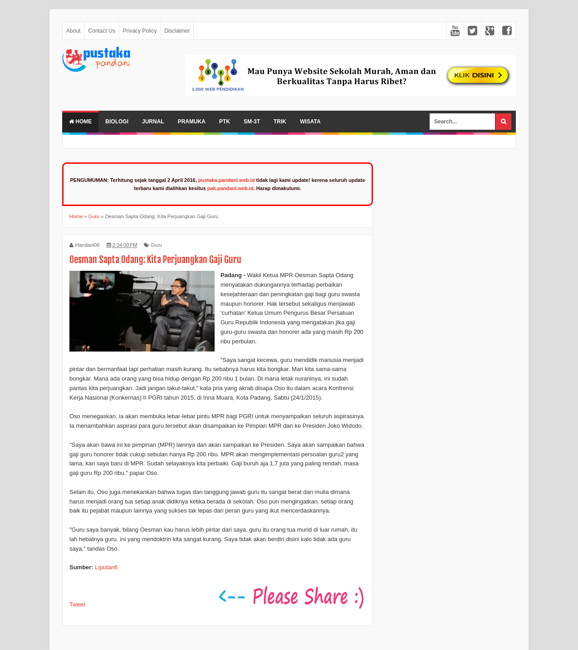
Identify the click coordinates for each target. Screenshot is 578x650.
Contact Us (101, 31)
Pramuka (192, 121)
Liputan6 (106, 567)
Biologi (116, 121)
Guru (156, 245)
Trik (280, 121)
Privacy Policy (140, 31)
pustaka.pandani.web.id (226, 180)
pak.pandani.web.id (230, 188)
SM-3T (252, 121)
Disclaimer (177, 31)
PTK (224, 121)
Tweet (77, 604)
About (73, 31)
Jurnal (153, 121)
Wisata (310, 121)
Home (80, 121)
